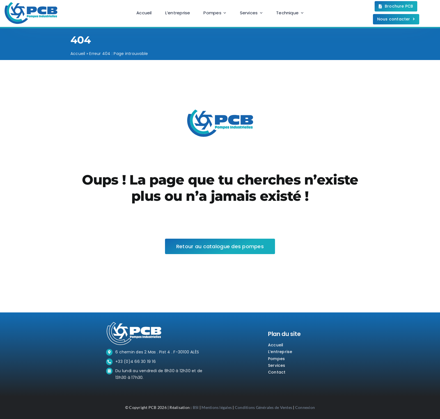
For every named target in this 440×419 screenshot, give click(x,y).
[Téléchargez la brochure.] (396, 6)
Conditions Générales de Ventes (263, 407)
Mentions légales (216, 407)
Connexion (305, 407)
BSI (196, 407)
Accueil (77, 53)
